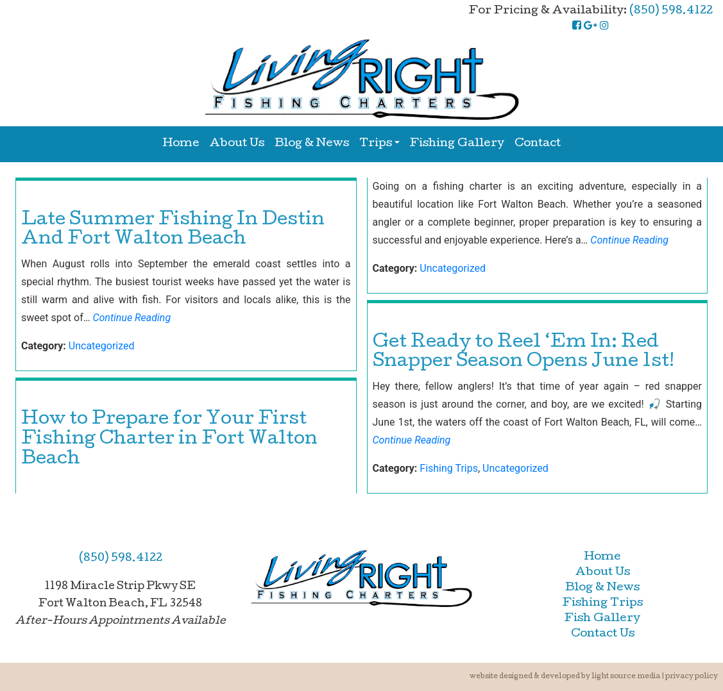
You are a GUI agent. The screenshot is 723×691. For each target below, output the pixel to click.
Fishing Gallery (457, 143)
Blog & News (312, 143)
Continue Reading (131, 318)
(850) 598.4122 (671, 11)
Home (181, 143)
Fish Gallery (602, 618)
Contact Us (602, 634)
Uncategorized (102, 346)
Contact (538, 143)
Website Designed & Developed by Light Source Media (565, 676)
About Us (237, 143)
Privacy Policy (691, 676)
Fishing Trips (449, 468)
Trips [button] (375, 143)
